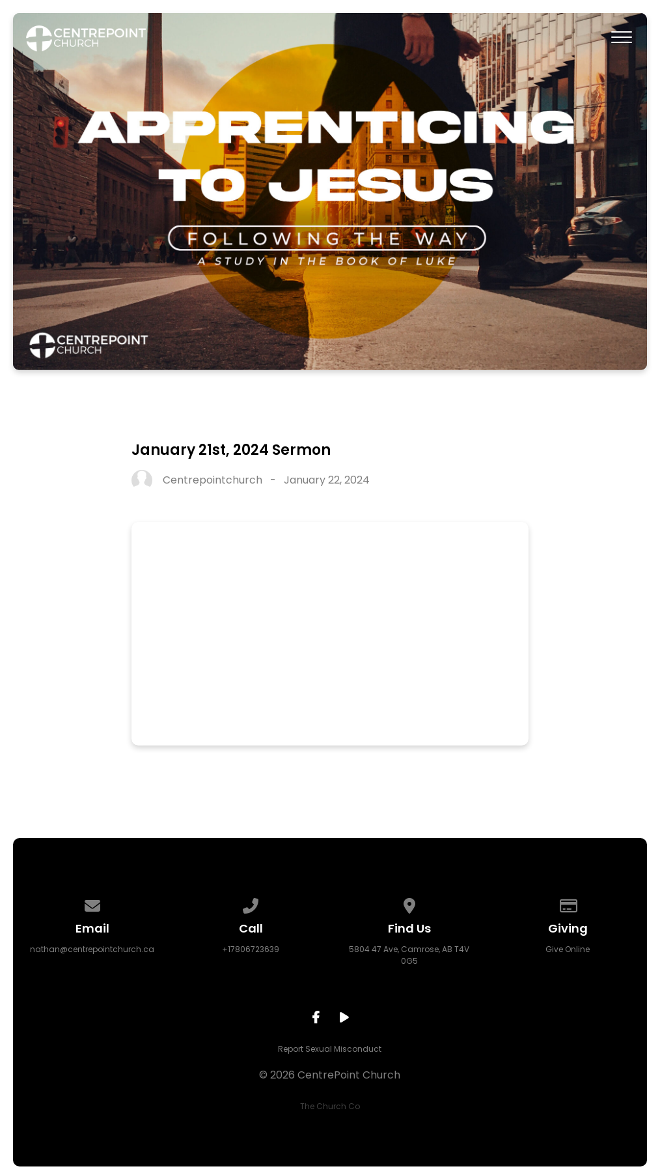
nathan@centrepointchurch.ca (92, 949)
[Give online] (568, 903)
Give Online (567, 949)
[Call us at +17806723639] (251, 903)
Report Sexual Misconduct (329, 1048)
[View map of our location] (409, 903)
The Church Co (330, 1106)
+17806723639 (250, 949)
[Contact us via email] (92, 903)
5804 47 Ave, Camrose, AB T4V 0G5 (409, 955)
